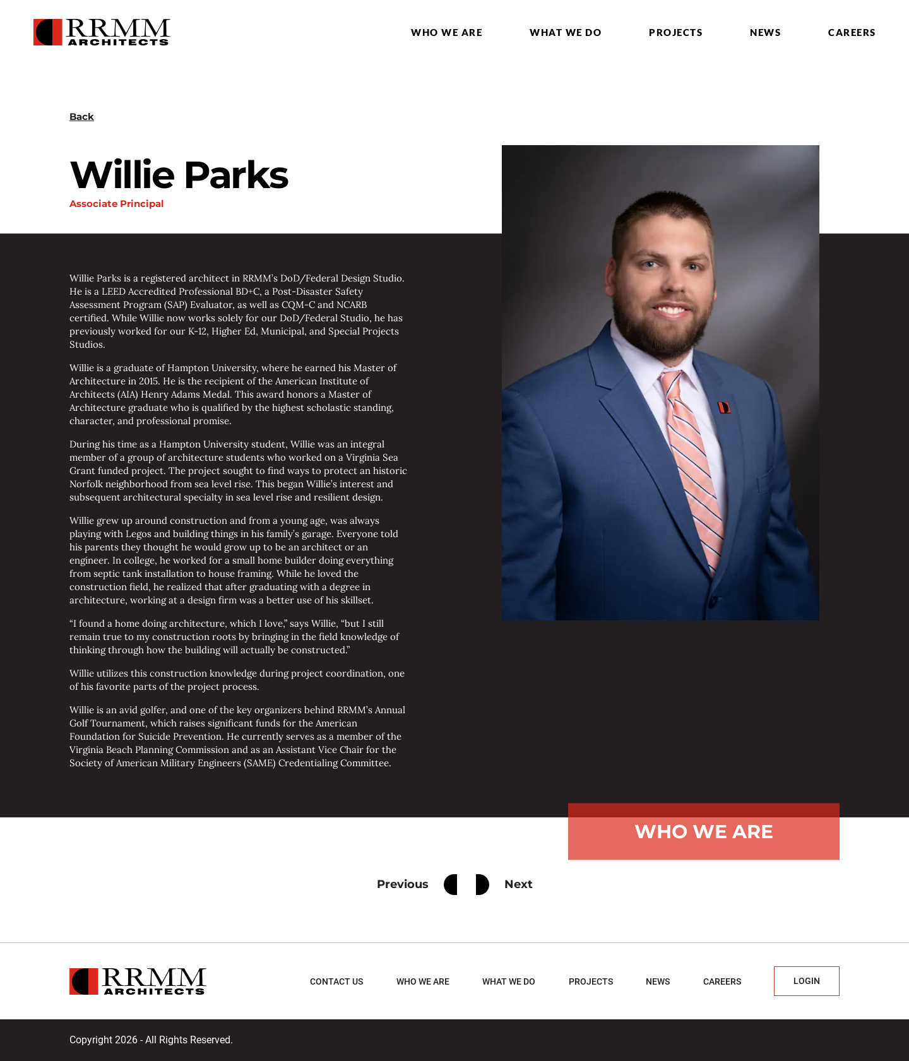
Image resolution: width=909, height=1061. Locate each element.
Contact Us (336, 981)
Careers (852, 32)
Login (806, 981)
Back (81, 116)
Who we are (446, 32)
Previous (417, 884)
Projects (676, 32)
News (765, 32)
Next (504, 884)
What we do (566, 32)
